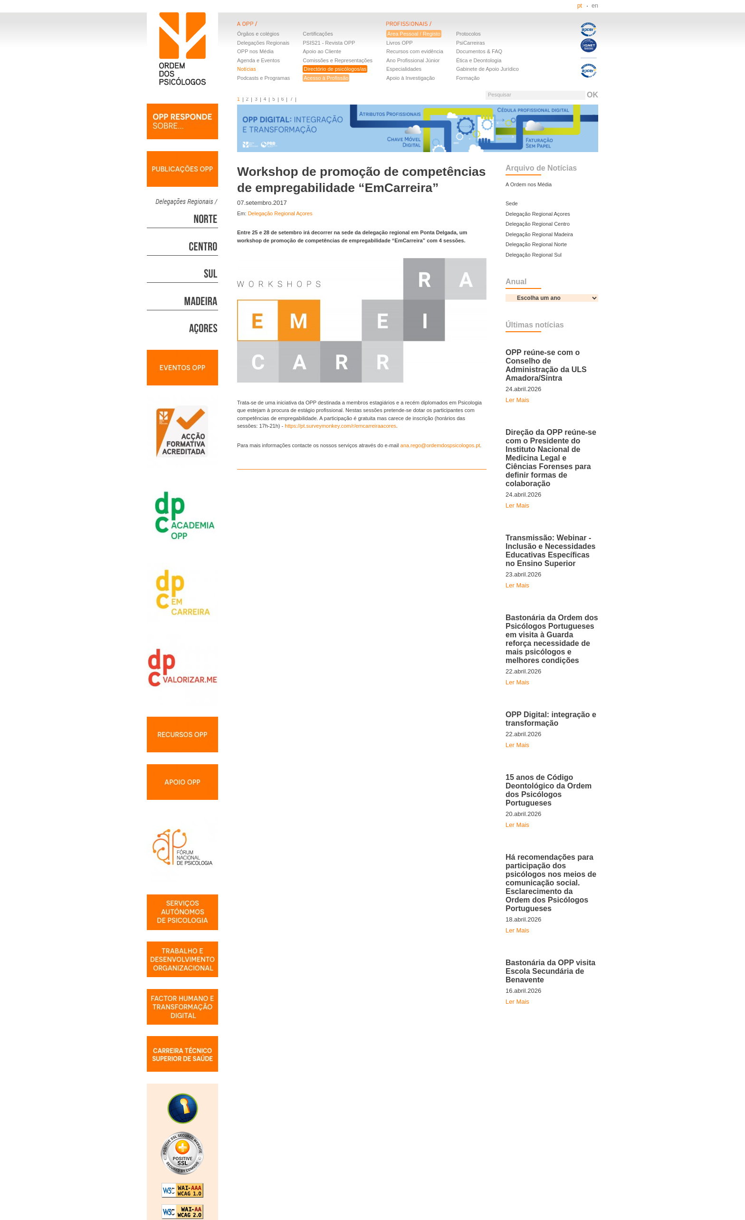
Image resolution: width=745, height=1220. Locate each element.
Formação (468, 78)
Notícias (246, 69)
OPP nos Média (255, 51)
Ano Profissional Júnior (413, 60)
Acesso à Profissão (326, 78)
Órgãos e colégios (258, 34)
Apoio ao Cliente (322, 51)
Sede (512, 203)
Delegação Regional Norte (536, 244)
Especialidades (403, 69)
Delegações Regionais (263, 43)
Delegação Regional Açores (280, 213)
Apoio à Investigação (410, 78)
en (595, 5)
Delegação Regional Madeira (539, 234)
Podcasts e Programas (263, 78)
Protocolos (468, 34)
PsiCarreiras (470, 43)
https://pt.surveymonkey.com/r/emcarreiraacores (340, 426)
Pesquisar (499, 94)
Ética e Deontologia (478, 60)
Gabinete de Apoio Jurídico (487, 69)
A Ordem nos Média (529, 184)
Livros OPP (399, 43)
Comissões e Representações (337, 60)
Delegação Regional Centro (538, 224)
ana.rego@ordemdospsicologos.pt (440, 445)
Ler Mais (517, 399)
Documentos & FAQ (479, 51)
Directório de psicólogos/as (335, 69)
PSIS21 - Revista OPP (329, 43)
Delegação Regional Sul (534, 255)
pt (579, 5)
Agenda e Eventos (258, 60)
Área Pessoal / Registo (413, 34)
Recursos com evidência (414, 51)
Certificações (318, 34)
